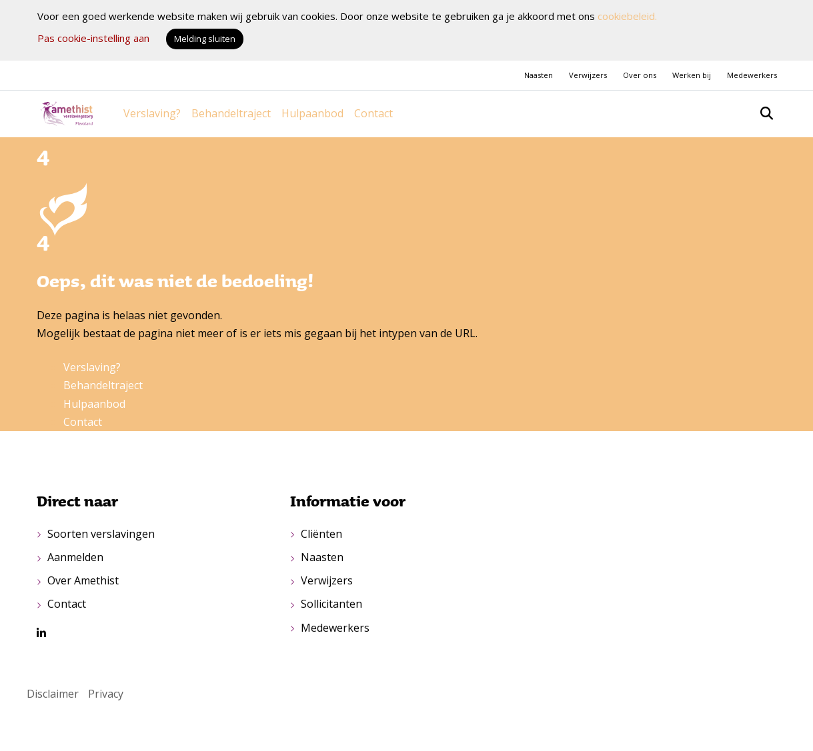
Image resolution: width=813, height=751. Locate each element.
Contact (373, 113)
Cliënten (321, 533)
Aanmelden (75, 557)
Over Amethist (83, 580)
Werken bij (691, 75)
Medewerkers (752, 75)
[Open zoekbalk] (766, 113)
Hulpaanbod (312, 113)
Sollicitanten (331, 603)
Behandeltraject (231, 113)
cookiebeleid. (627, 16)
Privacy (105, 693)
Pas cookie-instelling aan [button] (93, 38)
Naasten (538, 75)
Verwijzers (588, 75)
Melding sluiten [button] (204, 39)
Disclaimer (53, 693)
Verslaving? (152, 113)
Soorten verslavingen (101, 533)
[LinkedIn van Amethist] (41, 633)
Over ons (639, 75)
